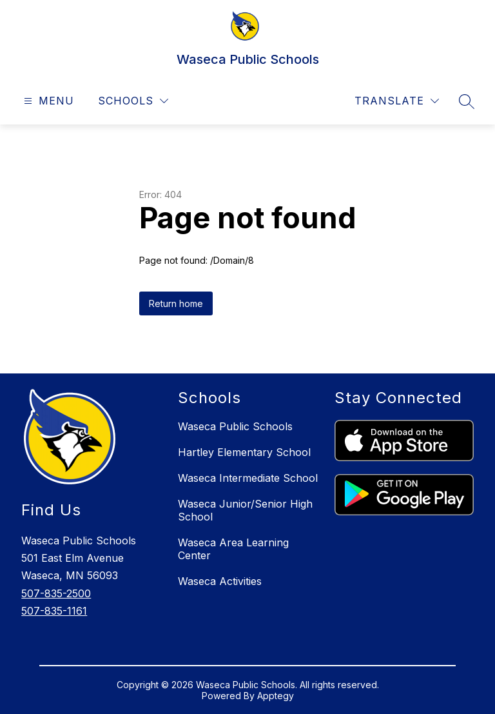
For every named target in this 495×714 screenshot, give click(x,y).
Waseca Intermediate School (248, 477)
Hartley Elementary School (244, 452)
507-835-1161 (54, 610)
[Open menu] (47, 101)
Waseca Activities (220, 581)
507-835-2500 (56, 593)
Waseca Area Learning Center (233, 549)
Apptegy (275, 695)
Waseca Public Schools (235, 426)
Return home (176, 303)
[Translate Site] (396, 101)
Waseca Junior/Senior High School (245, 510)
